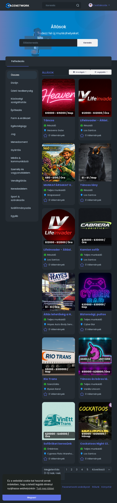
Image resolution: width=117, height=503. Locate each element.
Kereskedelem (19, 188)
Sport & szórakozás (18, 198)
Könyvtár (106, 486)
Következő (98, 469)
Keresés (87, 42)
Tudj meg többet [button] (45, 488)
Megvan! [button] (31, 497)
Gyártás (16, 150)
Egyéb (14, 216)
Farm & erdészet (20, 118)
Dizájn (14, 82)
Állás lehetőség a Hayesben (63, 314)
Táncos (49, 120)
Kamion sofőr (89, 250)
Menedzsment (19, 142)
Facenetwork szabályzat (76, 486)
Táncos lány (89, 185)
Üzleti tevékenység (22, 90)
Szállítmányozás (21, 208)
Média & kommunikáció (19, 159)
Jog (13, 134)
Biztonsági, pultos (93, 314)
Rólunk (96, 486)
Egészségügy (19, 126)
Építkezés (16, 110)
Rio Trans (50, 379)
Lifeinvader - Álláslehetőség (64, 250)
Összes (15, 74)
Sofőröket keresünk (58, 443)
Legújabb (100, 72)
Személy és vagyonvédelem (20, 171)
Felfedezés (17, 61)
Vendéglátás (18, 180)
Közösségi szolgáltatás (18, 100)
